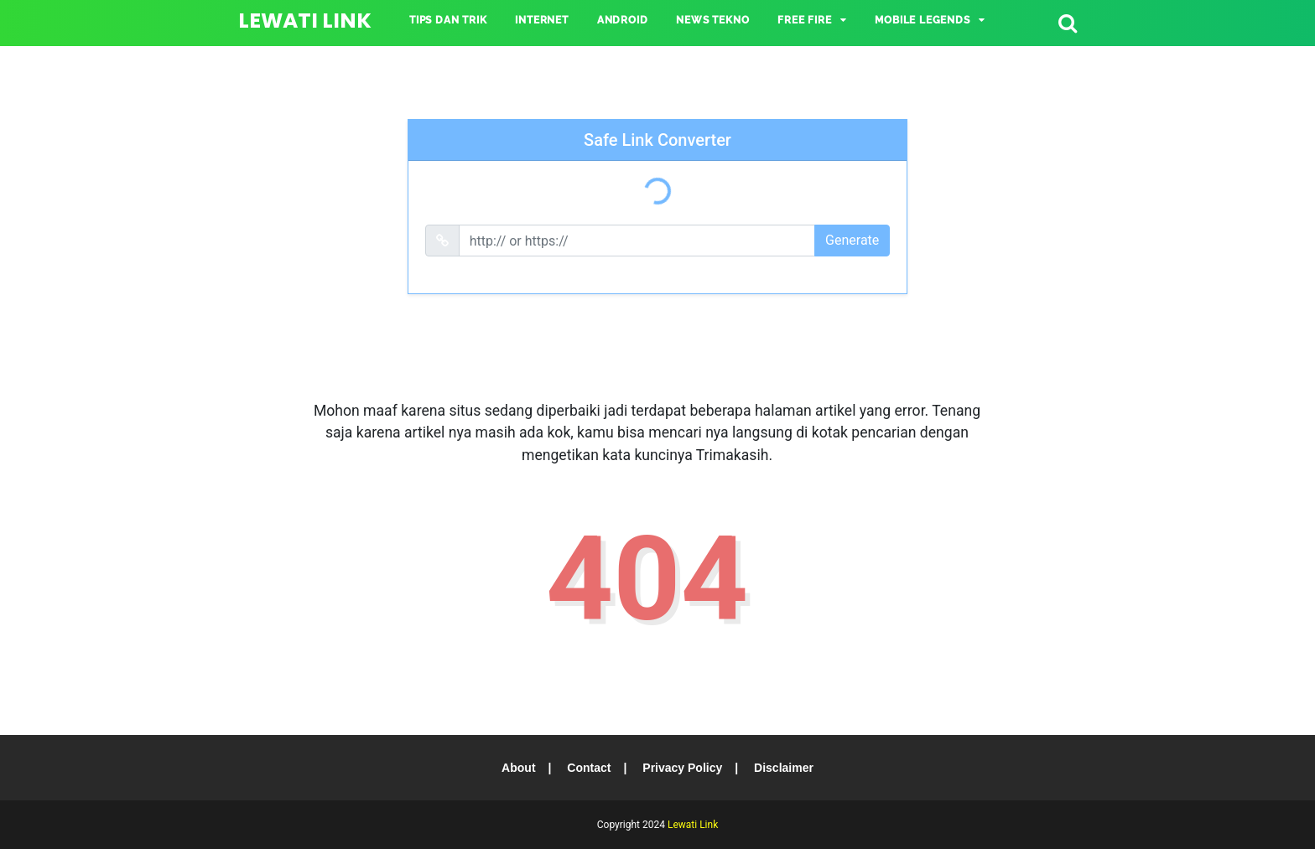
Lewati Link (305, 20)
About (518, 767)
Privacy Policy (682, 767)
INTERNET (541, 20)
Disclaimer (783, 767)
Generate (852, 240)
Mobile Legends (922, 20)
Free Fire (804, 20)
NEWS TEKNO (712, 20)
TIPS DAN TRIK (447, 20)
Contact (589, 767)
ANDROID (622, 20)
